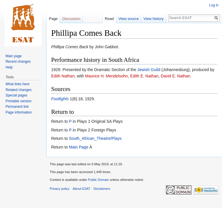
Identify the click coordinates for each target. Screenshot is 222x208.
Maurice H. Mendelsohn (106, 76)
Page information (18, 112)
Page (53, 18)
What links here (17, 84)
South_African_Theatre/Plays (95, 138)
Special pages (16, 95)
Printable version (18, 101)
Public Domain (98, 179)
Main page (13, 56)
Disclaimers (102, 188)
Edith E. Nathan (144, 76)
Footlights (60, 98)
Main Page (78, 147)
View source (129, 18)
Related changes (18, 90)
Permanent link (17, 107)
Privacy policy (59, 188)
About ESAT (81, 188)
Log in (214, 5)
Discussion (71, 18)
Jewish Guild (148, 69)
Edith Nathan (63, 76)
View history (153, 18)
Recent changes (18, 62)
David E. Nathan (175, 76)
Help (9, 67)
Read (109, 18)
